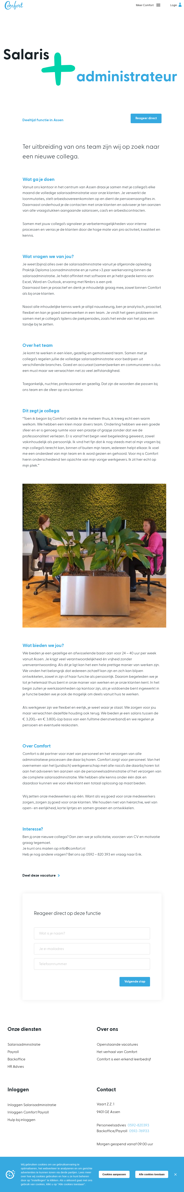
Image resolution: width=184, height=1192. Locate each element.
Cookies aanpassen (114, 1174)
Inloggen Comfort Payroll (28, 1112)
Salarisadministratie (24, 1044)
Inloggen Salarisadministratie (32, 1104)
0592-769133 (139, 1131)
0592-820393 (138, 1125)
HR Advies (16, 1066)
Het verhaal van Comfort (117, 1051)
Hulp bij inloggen (21, 1119)
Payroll (13, 1051)
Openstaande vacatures (117, 1044)
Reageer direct (146, 118)
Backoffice (16, 1059)
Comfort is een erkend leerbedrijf (124, 1059)
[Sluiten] (175, 1174)
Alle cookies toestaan (152, 1174)
